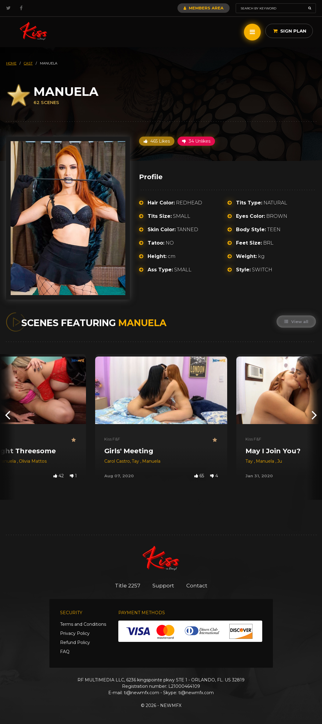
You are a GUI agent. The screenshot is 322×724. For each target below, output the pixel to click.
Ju (279, 461)
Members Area (204, 7)
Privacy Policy (75, 633)
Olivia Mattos (33, 461)
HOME (11, 63)
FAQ (65, 651)
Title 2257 (127, 586)
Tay (136, 461)
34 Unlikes (196, 141)
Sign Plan (289, 31)
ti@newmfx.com (141, 692)
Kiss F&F (112, 439)
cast (28, 63)
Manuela (151, 461)
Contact (196, 586)
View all (296, 321)
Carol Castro (117, 461)
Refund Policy (75, 642)
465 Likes (157, 141)
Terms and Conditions (83, 624)
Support (163, 586)
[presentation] (7, 414)
